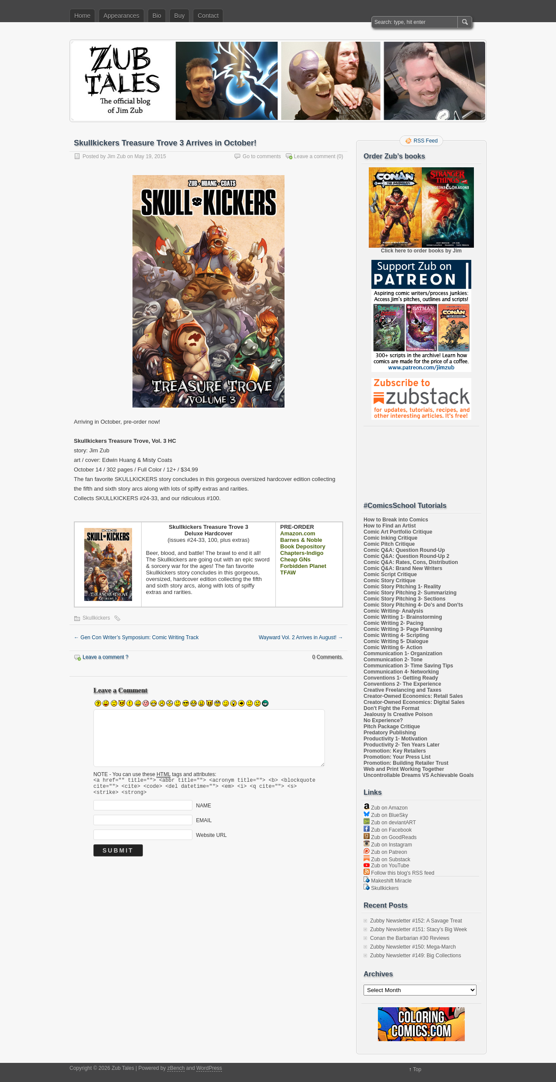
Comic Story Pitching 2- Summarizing (410, 593)
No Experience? (383, 720)
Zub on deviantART (390, 823)
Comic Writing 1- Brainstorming (403, 617)
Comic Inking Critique (390, 538)
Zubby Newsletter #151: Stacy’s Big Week (418, 929)
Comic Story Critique (389, 581)
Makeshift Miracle (388, 881)
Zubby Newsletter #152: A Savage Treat (416, 921)
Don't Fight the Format (391, 708)
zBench (176, 1068)
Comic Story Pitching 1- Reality (402, 587)
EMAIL (204, 824)
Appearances (121, 15)
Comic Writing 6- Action (393, 647)
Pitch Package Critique (392, 727)
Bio (156, 15)
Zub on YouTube (386, 866)
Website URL (211, 839)
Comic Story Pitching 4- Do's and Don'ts (413, 605)
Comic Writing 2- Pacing (394, 623)
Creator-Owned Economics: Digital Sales (414, 702)
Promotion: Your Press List (397, 757)
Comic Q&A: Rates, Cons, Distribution (411, 562)
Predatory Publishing (390, 733)
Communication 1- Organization (403, 654)
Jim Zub (116, 156)
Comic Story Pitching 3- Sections (405, 599)
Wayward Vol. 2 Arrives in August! (301, 637)
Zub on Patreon (385, 852)
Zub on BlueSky (386, 815)
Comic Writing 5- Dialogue (396, 641)
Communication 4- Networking (401, 672)
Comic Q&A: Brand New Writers (403, 568)
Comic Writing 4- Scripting (396, 635)
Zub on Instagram (388, 845)
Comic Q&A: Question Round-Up (404, 550)
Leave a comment (314, 156)
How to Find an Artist (390, 526)
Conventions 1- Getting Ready (401, 678)
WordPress (209, 1068)
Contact (208, 15)
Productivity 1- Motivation (395, 739)
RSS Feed (425, 141)
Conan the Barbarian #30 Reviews (410, 938)
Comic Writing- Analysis (393, 611)
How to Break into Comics (396, 520)
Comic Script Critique (390, 574)
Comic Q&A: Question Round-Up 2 (406, 556)
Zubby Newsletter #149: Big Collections (415, 956)
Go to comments (262, 156)
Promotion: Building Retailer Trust (406, 763)
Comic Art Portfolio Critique (398, 532)
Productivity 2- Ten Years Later (402, 745)
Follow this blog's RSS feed (399, 873)
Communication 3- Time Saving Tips (408, 666)
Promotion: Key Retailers (395, 751)
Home (82, 15)
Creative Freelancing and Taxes (402, 690)
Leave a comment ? (105, 657)
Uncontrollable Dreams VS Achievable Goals (419, 775)
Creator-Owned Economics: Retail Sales (413, 696)
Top (417, 1069)
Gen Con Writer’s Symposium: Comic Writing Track (136, 637)
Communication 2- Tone (393, 660)
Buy (179, 15)
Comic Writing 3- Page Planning (403, 629)
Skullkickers (96, 618)
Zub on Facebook (388, 830)
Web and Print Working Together (404, 769)
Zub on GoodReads (390, 837)
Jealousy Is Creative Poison (398, 714)
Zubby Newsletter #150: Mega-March (413, 947)
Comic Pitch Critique (389, 544)
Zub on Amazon (385, 808)
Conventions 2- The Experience (402, 684)
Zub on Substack (387, 859)
